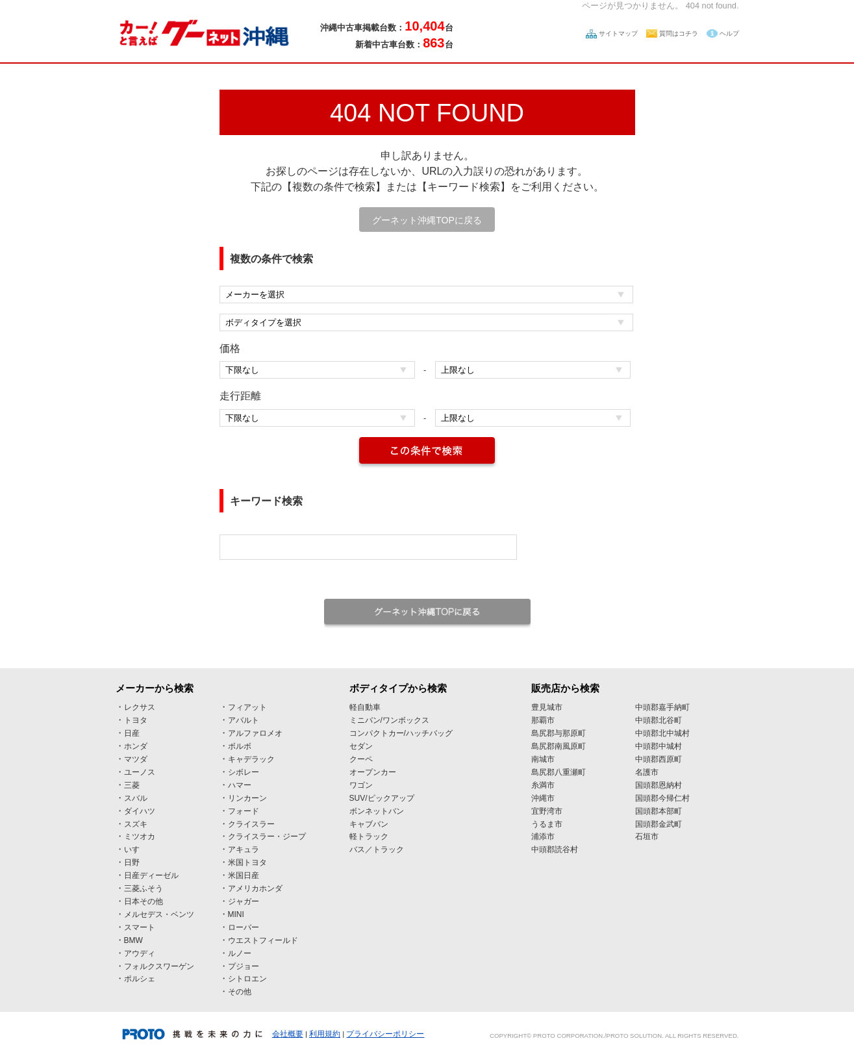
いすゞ (135, 849)
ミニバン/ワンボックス (389, 720)
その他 (239, 991)
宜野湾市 (546, 811)
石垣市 (647, 836)
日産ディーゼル (151, 875)
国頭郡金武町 (658, 824)
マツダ (135, 759)
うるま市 (546, 824)
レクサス (139, 707)
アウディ (139, 953)
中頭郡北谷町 (658, 720)
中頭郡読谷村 (554, 849)
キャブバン (368, 824)
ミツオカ (139, 836)
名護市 (647, 772)
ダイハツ (139, 811)
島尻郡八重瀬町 (558, 772)
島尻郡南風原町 (558, 746)
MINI (236, 914)
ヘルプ (729, 33)
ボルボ (239, 746)
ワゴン (361, 785)
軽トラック (368, 836)
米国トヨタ (247, 862)
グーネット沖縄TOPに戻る (427, 220)
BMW (133, 940)
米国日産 (243, 875)
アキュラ (243, 849)
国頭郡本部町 (658, 811)
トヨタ (135, 720)
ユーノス (139, 772)
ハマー (239, 785)
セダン (361, 746)
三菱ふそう (143, 888)
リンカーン (247, 798)
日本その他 (143, 901)
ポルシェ (139, 978)
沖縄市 (543, 798)
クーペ (361, 759)
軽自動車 (365, 707)
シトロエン (247, 978)
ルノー (239, 953)
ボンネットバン (376, 811)
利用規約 (324, 1034)
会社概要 (287, 1034)
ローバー (243, 927)
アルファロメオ (255, 733)
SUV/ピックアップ (381, 798)
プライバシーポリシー (385, 1034)
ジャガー (243, 901)
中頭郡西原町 (658, 759)
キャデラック (251, 759)
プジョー (243, 966)
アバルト (243, 720)
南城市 (543, 759)
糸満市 (543, 785)
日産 (132, 733)
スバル (135, 798)
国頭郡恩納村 (658, 785)
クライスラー (251, 824)
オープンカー (372, 772)
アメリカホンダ (255, 888)
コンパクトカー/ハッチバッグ (401, 733)
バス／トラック (376, 849)
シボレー (243, 772)
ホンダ (135, 746)
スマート (139, 927)
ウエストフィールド (263, 940)
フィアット (247, 707)
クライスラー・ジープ (267, 836)
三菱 (132, 785)
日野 (132, 862)
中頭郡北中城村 (662, 733)
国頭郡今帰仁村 (662, 798)
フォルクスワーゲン (159, 966)
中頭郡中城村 (658, 746)
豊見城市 (546, 707)
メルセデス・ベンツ (159, 914)
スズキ (135, 824)
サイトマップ (618, 33)
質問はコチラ (678, 33)
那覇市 (543, 720)
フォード (243, 811)
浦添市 (543, 836)
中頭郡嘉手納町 (662, 707)
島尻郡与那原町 (558, 733)
